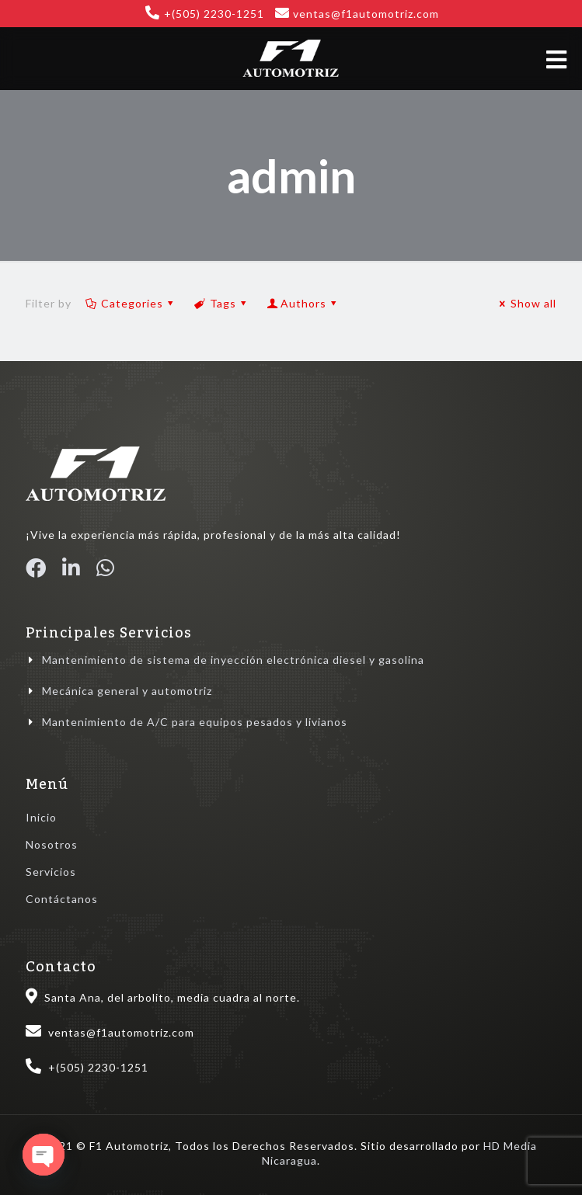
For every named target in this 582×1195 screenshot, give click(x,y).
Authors (303, 303)
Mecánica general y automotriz (127, 690)
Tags (221, 303)
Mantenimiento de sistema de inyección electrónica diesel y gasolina (233, 659)
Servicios (51, 871)
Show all (525, 303)
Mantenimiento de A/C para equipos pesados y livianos (194, 721)
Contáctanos (62, 898)
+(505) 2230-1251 (214, 13)
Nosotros (52, 844)
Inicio (41, 817)
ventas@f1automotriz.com (366, 13)
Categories (130, 303)
